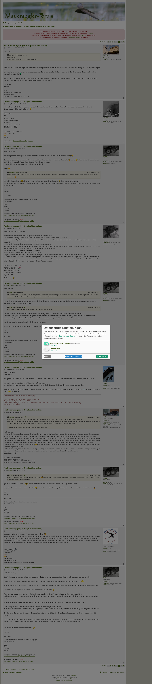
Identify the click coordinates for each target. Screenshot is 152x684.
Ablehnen (47, 356)
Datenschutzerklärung (67, 336)
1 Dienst (53, 345)
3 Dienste (53, 351)
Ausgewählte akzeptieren (73, 356)
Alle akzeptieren (101, 356)
